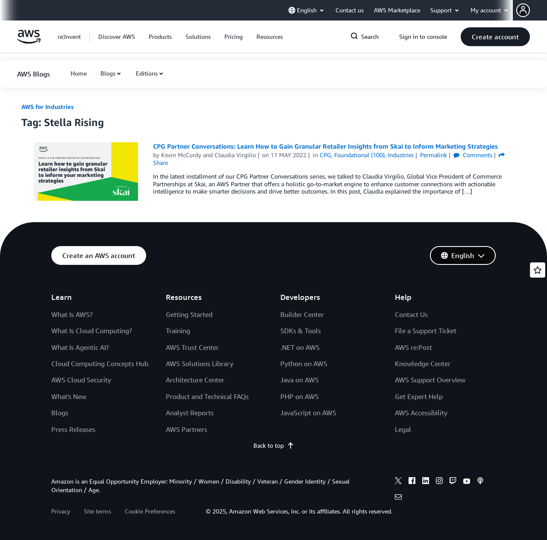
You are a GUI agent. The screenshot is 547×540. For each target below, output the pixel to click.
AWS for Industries (47, 106)
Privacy (60, 511)
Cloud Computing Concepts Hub (99, 363)
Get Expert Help (419, 396)
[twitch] (453, 482)
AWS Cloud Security (81, 380)
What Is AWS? (72, 314)
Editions (147, 73)
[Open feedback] (537, 270)
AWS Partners (186, 429)
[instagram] (439, 482)
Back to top (273, 445)
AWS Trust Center (192, 347)
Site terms (97, 511)
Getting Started (189, 314)
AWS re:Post (413, 347)
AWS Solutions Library (199, 363)
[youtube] (466, 482)
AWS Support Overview (430, 380)
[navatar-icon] (523, 10)
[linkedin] (425, 482)
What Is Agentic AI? (80, 347)
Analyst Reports (190, 412)
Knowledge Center (422, 363)
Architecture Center (195, 380)
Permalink (433, 154)
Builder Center (302, 314)
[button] (531, 10)
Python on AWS (303, 363)
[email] (398, 498)
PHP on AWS (299, 396)
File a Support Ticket (425, 330)
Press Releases (73, 429)
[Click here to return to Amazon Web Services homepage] (29, 41)
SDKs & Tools (300, 330)
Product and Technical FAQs (207, 396)
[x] (398, 482)
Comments (472, 154)
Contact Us (411, 314)
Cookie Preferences (150, 511)
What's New (68, 396)
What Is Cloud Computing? (91, 330)
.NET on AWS (300, 347)
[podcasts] (480, 482)
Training (178, 330)
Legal (403, 429)
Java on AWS (299, 380)
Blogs (107, 73)
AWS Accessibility (421, 412)
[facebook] (412, 482)
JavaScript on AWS (308, 412)
